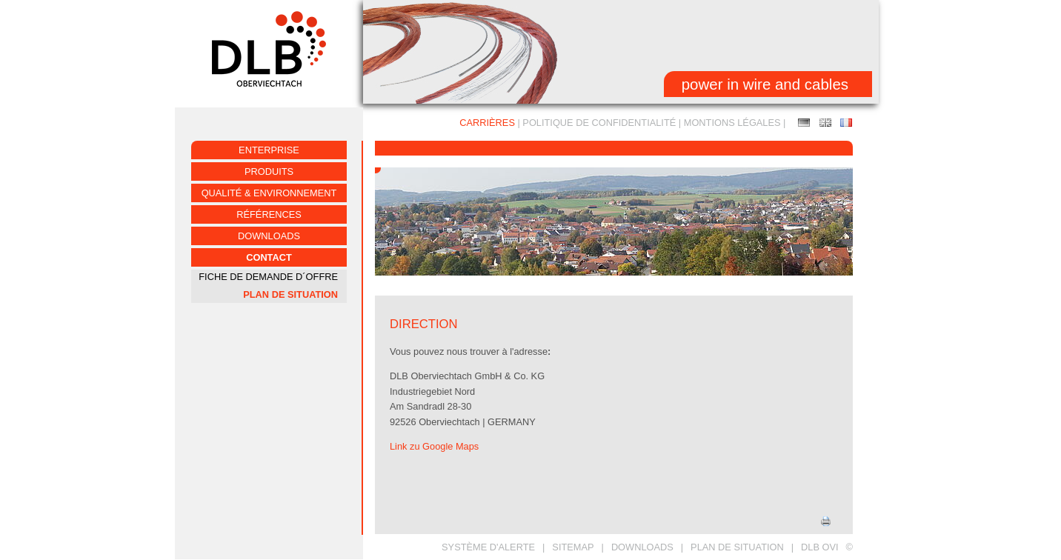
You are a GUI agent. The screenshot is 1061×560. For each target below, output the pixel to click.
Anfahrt (804, 123)
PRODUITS (269, 171)
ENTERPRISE (269, 150)
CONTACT (269, 257)
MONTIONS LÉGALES (732, 122)
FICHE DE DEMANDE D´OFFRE (268, 276)
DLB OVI (820, 547)
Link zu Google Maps (434, 446)
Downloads (269, 235)
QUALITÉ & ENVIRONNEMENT (269, 193)
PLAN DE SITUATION (290, 294)
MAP (825, 123)
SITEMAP (572, 547)
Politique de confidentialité (599, 122)
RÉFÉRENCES (268, 214)
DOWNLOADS (642, 547)
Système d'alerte (488, 547)
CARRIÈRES (487, 122)
